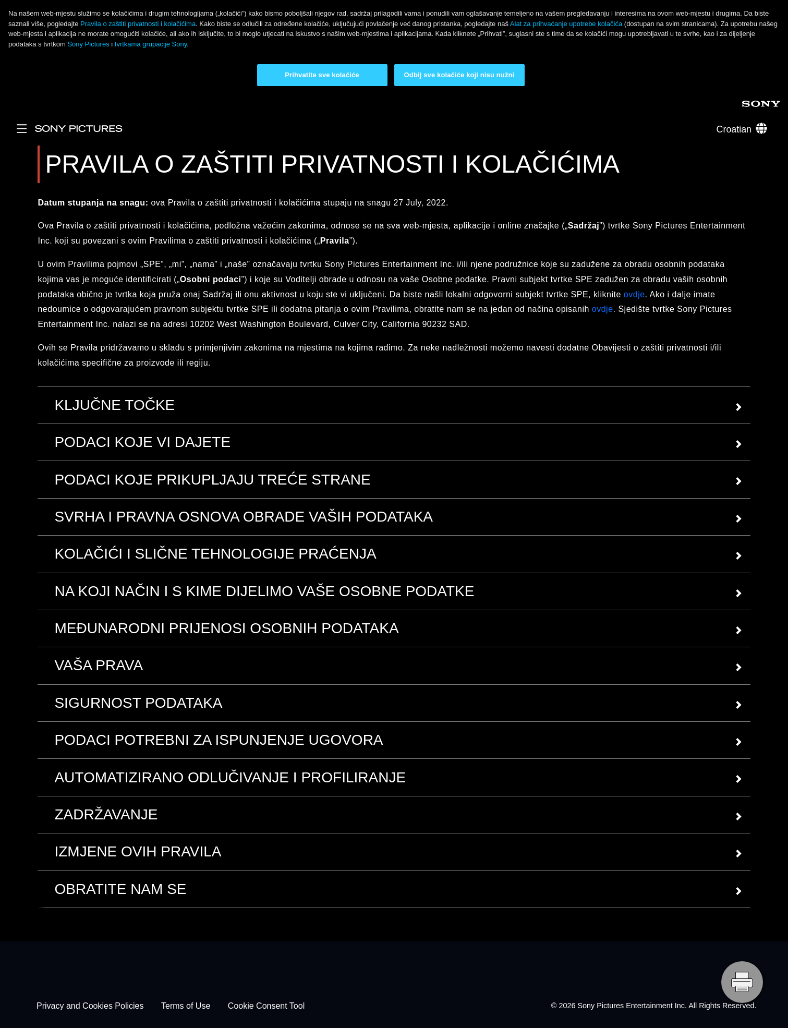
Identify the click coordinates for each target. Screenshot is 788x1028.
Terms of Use (185, 1005)
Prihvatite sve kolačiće (322, 75)
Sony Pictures (89, 44)
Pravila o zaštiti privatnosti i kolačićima (138, 24)
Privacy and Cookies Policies (90, 1005)
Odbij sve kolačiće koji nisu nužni (459, 75)
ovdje (634, 294)
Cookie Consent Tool (266, 1005)
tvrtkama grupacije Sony (151, 44)
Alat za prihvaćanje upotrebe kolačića (566, 24)
